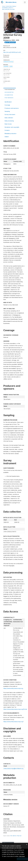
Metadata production (10, 133)
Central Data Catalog (11, 6)
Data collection (9, 117)
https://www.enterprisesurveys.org (13, 688)
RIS (11, 835)
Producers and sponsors (12, 108)
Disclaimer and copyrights (12, 127)
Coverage (7, 105)
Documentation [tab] (9, 95)
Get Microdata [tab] (9, 97)
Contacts (7, 130)
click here (22, 856)
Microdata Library (11, 2)
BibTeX (14, 835)
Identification (8, 102)
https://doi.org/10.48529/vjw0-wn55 (12, 52)
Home (3, 6)
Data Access (8, 124)
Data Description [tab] (9, 92)
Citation (7, 136)
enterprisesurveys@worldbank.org (13, 768)
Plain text (19, 835)
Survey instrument (10, 114)
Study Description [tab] (10, 89)
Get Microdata (10, 42)
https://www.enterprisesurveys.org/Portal (15, 709)
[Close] (26, 844)
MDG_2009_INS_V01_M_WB (8, 9)
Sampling (7, 111)
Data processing (9, 121)
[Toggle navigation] (25, 2)
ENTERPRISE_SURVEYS (7, 7)
